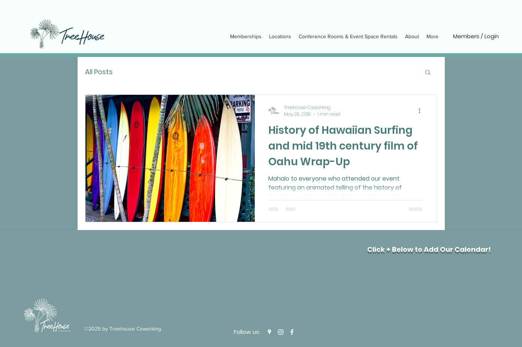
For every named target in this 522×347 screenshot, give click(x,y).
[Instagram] (280, 332)
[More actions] (422, 110)
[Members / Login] (476, 36)
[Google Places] (269, 332)
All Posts (99, 71)
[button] (427, 73)
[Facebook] (292, 332)
